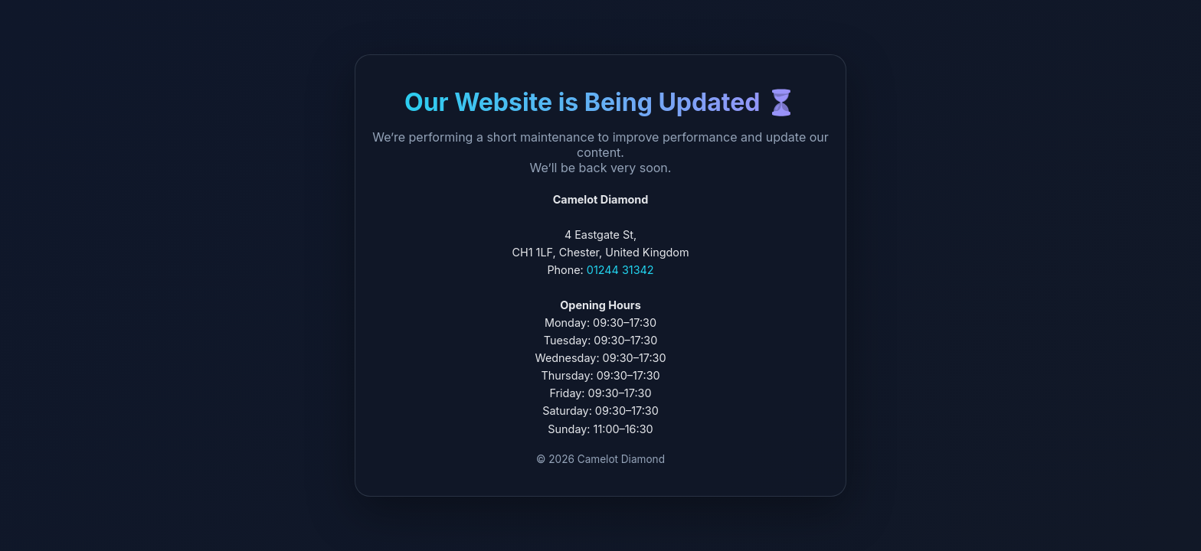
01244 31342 (620, 269)
